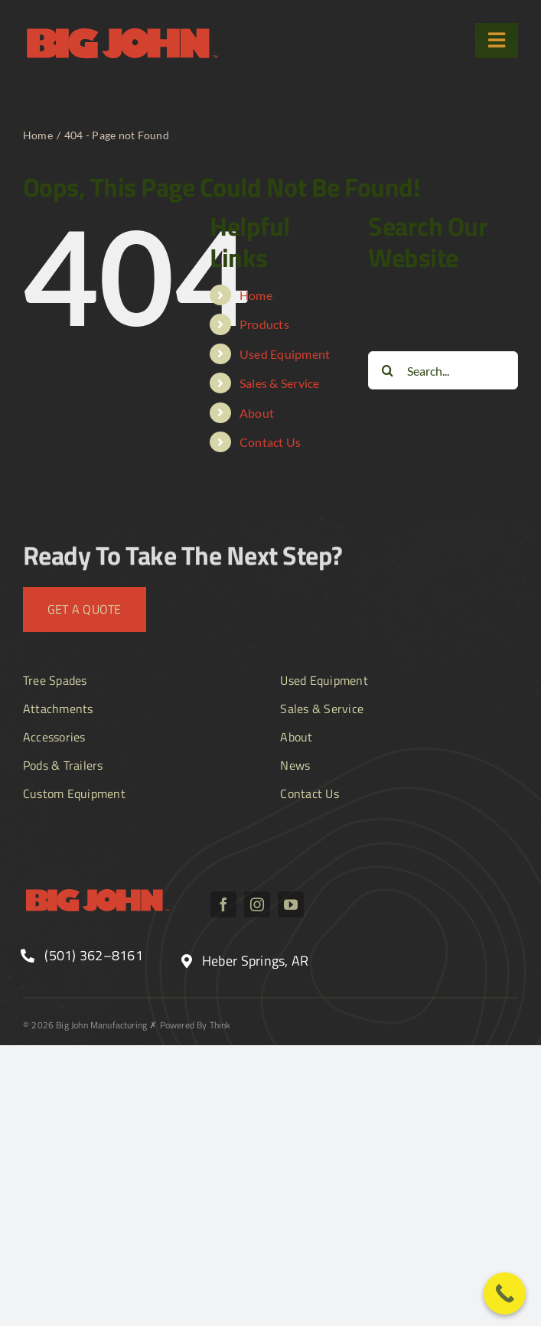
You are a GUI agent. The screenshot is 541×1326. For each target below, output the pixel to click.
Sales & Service (280, 383)
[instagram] (257, 904)
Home (256, 295)
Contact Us (270, 442)
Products (264, 324)
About (257, 413)
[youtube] (291, 904)
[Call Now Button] (505, 1293)
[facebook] (223, 904)
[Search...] (443, 370)
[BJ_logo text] (122, 28)
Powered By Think (195, 1025)
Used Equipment (285, 354)
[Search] (387, 370)
